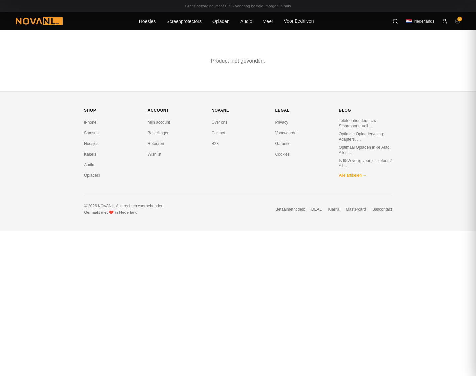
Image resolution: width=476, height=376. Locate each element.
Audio (246, 21)
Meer (268, 21)
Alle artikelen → (353, 175)
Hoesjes (147, 21)
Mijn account (159, 122)
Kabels (90, 154)
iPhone (90, 122)
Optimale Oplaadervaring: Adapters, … (361, 137)
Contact (218, 133)
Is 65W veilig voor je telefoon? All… (365, 163)
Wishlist (154, 154)
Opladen (221, 21)
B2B (215, 143)
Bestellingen (158, 133)
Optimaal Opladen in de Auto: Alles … (365, 150)
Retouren (156, 143)
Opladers (92, 175)
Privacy (281, 122)
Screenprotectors (184, 21)
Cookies (282, 154)
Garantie (282, 143)
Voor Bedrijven (299, 21)
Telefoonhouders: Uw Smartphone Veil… (357, 123)
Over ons (220, 122)
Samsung (92, 133)
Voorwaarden (286, 133)
